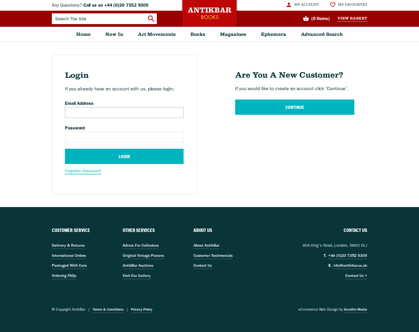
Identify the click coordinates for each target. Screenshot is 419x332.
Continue (294, 107)
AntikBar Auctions (138, 265)
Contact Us (202, 265)
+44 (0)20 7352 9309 (347, 255)
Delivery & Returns (68, 245)
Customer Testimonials (213, 255)
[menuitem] (302, 5)
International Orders (69, 255)
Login (124, 156)
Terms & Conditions (108, 309)
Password (75, 128)
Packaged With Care (69, 265)
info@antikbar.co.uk (350, 265)
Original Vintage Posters (143, 255)
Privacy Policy (141, 309)
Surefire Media (355, 309)
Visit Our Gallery (137, 275)
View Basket (352, 18)
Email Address (79, 103)
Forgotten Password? (83, 171)
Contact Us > (356, 275)
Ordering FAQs (64, 275)
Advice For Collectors (141, 245)
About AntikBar (206, 245)
